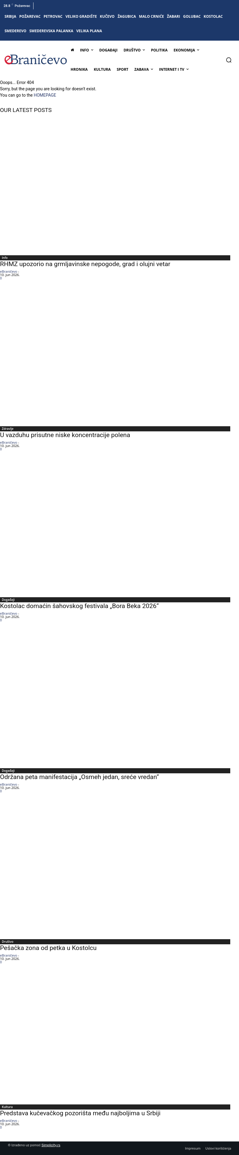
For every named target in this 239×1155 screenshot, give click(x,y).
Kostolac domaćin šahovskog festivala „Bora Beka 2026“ (79, 606)
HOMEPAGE (45, 95)
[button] (228, 60)
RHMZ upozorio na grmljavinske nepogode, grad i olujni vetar (85, 264)
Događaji (8, 600)
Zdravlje (8, 429)
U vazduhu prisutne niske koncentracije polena (65, 435)
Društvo (7, 941)
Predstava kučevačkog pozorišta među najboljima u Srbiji (80, 1113)
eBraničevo (8, 271)
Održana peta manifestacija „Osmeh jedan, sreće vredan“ (79, 777)
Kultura (7, 1107)
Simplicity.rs (51, 1145)
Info (5, 258)
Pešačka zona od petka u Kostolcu (48, 948)
